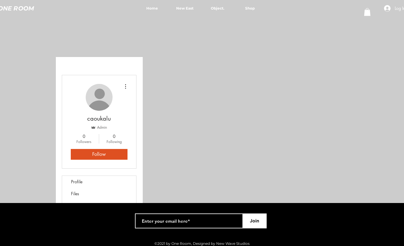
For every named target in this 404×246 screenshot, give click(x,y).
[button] (367, 12)
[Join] (255, 220)
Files (75, 193)
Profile (76, 181)
